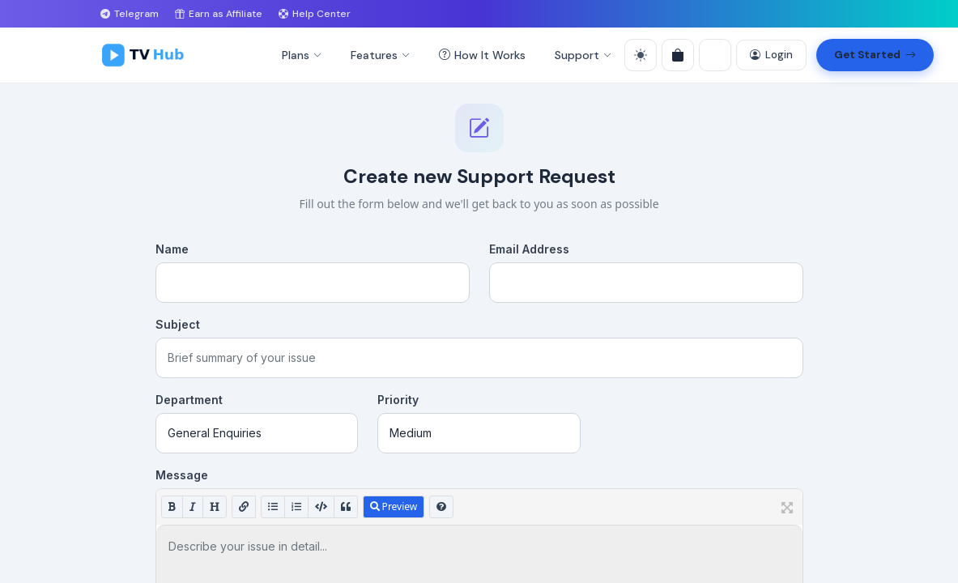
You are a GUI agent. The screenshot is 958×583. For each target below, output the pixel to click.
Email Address (529, 249)
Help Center (315, 13)
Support (583, 55)
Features (380, 55)
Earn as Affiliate (218, 13)
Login (771, 55)
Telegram (129, 13)
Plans (301, 55)
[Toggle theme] (640, 55)
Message (181, 475)
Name (172, 249)
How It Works (482, 55)
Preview (394, 506)
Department (189, 399)
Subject (177, 324)
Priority (398, 399)
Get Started (875, 55)
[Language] (715, 55)
